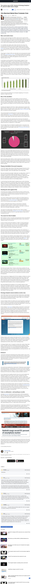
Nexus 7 (25, 238)
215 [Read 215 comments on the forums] (12, 9)
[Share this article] (15, 10)
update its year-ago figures (18, 210)
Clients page (9, 306)
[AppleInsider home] (15, 1)
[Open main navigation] (29, 1)
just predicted (6, 394)
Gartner (2, 48)
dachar (4, 513)
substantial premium (26, 384)
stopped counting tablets (24, 109)
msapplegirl (4, 504)
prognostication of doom (10, 54)
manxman (4, 493)
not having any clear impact (23, 127)
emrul (4, 477)
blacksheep (4, 469)
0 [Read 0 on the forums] (29, 578)
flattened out (10, 114)
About (27, 493)
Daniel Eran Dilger (5, 9)
